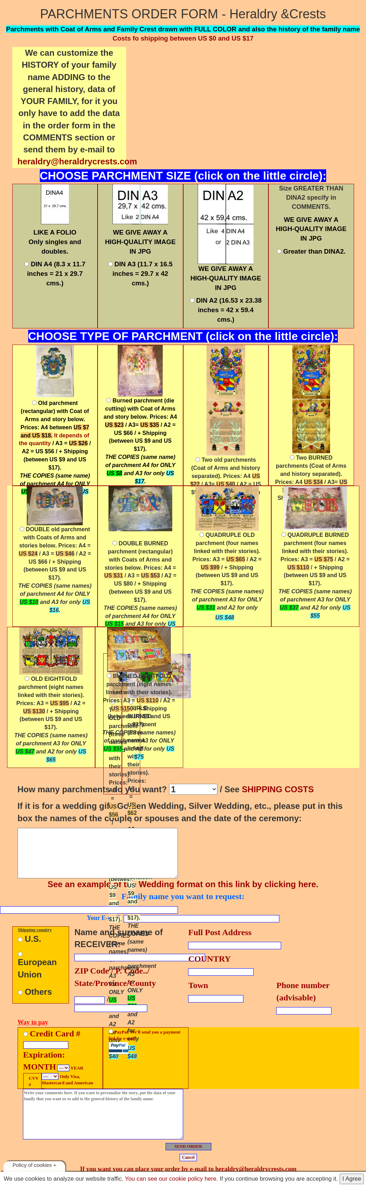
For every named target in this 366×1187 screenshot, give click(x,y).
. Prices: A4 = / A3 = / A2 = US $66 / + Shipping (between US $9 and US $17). (55, 569)
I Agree (351, 1178)
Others (35, 992)
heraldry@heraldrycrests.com (77, 161)
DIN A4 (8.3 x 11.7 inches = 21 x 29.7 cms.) (54, 273)
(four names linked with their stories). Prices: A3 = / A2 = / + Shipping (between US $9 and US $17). (315, 575)
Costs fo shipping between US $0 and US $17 (182, 38)
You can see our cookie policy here (171, 1178)
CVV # (32, 1082)
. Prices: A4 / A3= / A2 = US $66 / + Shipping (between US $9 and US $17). (140, 441)
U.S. (29, 939)
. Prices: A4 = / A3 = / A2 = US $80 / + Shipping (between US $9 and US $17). (140, 587)
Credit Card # (55, 1033)
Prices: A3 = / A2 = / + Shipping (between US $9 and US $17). (226, 583)
